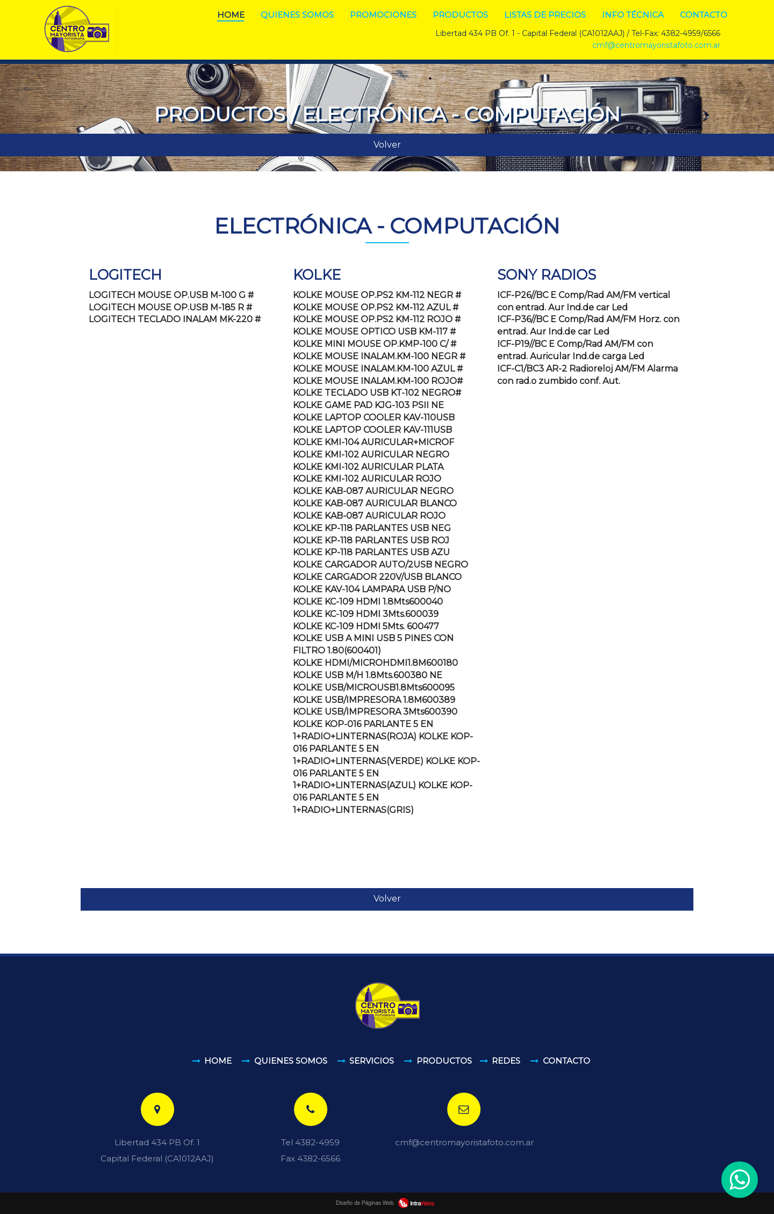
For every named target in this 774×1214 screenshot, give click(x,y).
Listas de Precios (545, 15)
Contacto (703, 15)
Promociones (383, 15)
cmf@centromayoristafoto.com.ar (656, 45)
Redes (506, 1061)
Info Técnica (633, 15)
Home (231, 15)
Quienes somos (297, 15)
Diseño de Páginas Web (387, 1203)
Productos (460, 15)
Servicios (371, 1061)
